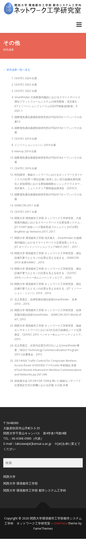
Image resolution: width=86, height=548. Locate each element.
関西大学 (9, 476)
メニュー (79, 24)
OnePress (60, 523)
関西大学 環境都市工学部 (20, 483)
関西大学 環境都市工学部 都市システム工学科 (34, 490)
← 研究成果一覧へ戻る (16, 70)
